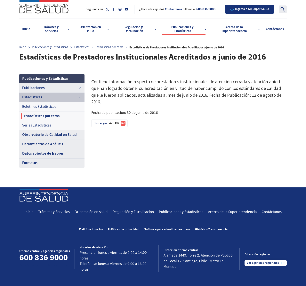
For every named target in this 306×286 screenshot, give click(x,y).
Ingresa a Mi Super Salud (249, 9)
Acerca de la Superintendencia (232, 212)
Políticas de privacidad (123, 229)
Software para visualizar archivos (167, 229)
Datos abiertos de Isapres (43, 154)
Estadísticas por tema (109, 47)
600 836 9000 (205, 9)
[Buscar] (283, 9)
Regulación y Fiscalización (133, 212)
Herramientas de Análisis (42, 144)
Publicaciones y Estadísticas (50, 47)
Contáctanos (275, 29)
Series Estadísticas (36, 125)
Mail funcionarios (91, 229)
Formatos (29, 163)
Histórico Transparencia (211, 229)
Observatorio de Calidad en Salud (49, 135)
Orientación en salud (91, 212)
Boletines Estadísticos (39, 107)
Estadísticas (82, 47)
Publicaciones (52, 88)
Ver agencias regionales (266, 263)
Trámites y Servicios (54, 212)
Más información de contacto (43, 265)
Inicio (26, 29)
